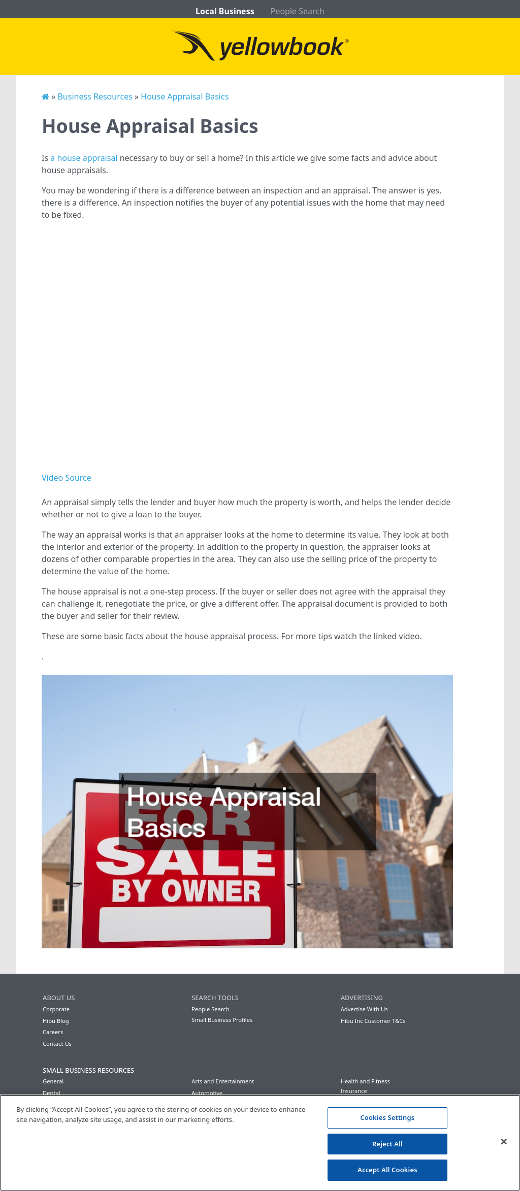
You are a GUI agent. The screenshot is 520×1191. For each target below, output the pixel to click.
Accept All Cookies (387, 1169)
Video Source (66, 477)
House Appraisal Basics (185, 96)
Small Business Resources (88, 1070)
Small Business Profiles (221, 1019)
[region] (260, 1143)
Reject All (387, 1143)
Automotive (206, 1093)
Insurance (354, 1091)
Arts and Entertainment (222, 1081)
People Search (297, 11)
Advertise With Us (364, 1009)
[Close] (504, 1142)
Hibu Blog (56, 1020)
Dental (51, 1093)
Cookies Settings (387, 1117)
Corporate (56, 1009)
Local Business (225, 11)
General (53, 1081)
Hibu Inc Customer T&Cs (373, 1020)
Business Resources (94, 96)
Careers (53, 1032)
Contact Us (57, 1043)
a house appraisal (83, 157)
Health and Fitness (365, 1081)
